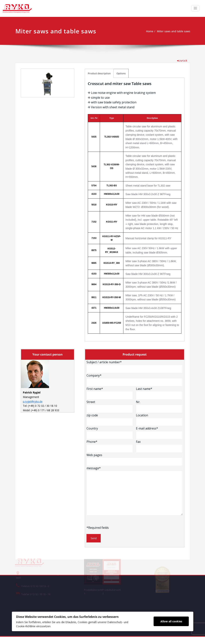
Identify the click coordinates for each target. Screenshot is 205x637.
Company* (134, 379)
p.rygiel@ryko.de (32, 401)
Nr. (159, 406)
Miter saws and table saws (172, 31)
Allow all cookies (172, 621)
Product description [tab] (99, 72)
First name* (109, 392)
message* (134, 490)
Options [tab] (121, 72)
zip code (109, 419)
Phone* (109, 445)
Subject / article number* (134, 366)
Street (109, 406)
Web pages (134, 459)
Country (109, 432)
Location (159, 419)
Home (147, 31)
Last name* (159, 392)
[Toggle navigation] (195, 8)
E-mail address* (159, 432)
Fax (159, 445)
